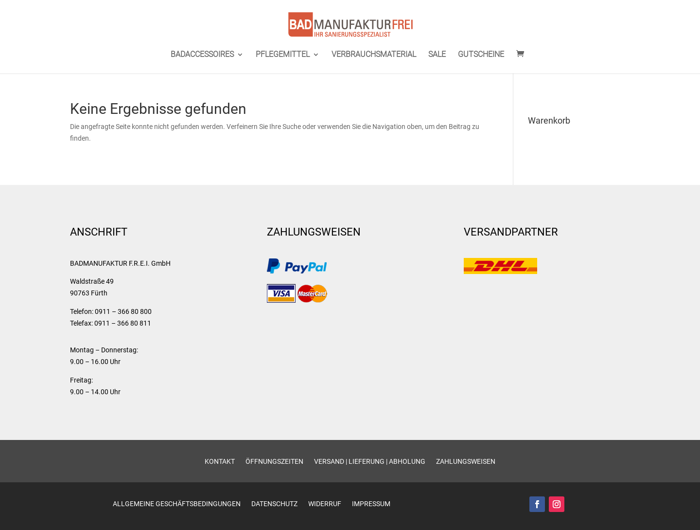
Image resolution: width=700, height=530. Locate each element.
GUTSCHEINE (481, 55)
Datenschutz (274, 504)
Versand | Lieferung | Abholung (369, 461)
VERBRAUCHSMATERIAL (374, 55)
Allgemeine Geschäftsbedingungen (177, 504)
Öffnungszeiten (274, 461)
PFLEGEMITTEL (283, 55)
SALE (437, 55)
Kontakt (220, 461)
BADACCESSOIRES (202, 55)
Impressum (371, 504)
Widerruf (324, 504)
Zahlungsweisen (465, 461)
